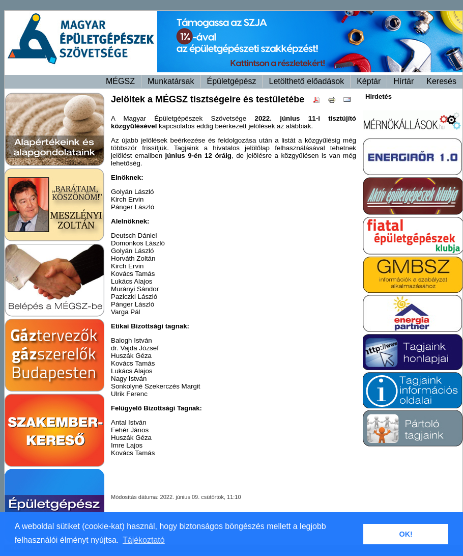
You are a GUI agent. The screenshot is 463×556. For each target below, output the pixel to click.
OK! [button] (405, 534)
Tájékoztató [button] (144, 540)
